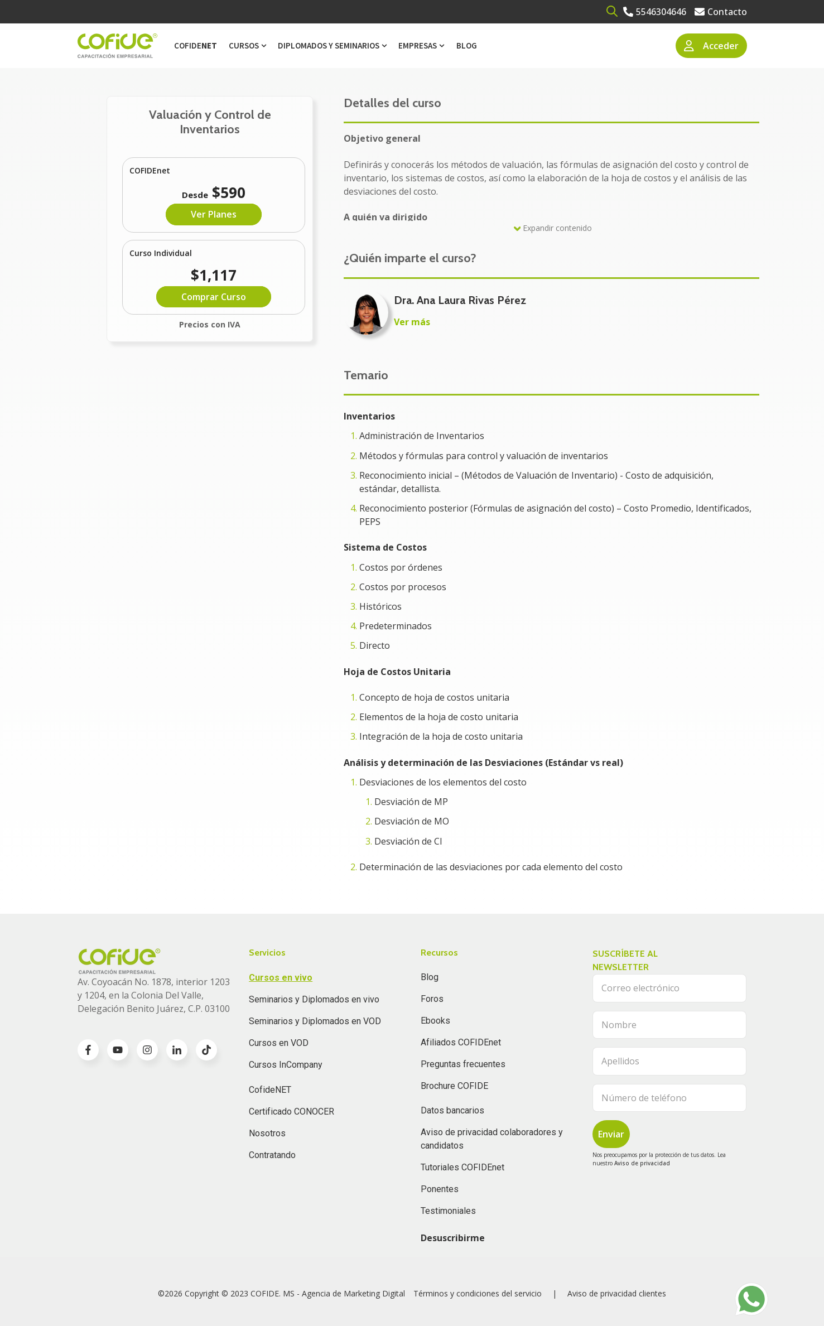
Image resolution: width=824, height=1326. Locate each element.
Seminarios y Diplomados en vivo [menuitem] (314, 999)
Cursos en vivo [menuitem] (280, 977)
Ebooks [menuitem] (435, 1020)
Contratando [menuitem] (272, 1155)
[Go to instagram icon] (147, 1049)
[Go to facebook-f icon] (88, 1049)
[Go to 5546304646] (654, 11)
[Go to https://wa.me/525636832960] (751, 1299)
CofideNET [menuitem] (270, 1089)
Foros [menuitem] (432, 999)
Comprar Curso (213, 297)
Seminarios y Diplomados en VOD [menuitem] (315, 1021)
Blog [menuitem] (466, 45)
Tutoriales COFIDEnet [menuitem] (462, 1167)
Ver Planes (214, 214)
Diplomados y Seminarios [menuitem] (328, 45)
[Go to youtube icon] (117, 1049)
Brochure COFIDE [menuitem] (454, 1086)
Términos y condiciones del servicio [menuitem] (477, 1293)
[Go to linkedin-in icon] (176, 1049)
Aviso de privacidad (642, 1163)
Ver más (412, 322)
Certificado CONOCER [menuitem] (291, 1111)
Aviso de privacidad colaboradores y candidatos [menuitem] (492, 1139)
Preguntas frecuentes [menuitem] (463, 1064)
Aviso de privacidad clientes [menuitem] (616, 1293)
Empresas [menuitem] (417, 45)
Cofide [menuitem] (195, 45)
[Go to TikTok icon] (206, 1049)
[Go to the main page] (117, 46)
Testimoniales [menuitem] (448, 1211)
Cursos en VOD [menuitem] (279, 1043)
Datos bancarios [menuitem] (452, 1110)
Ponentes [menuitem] (440, 1189)
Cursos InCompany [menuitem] (285, 1064)
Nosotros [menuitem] (267, 1133)
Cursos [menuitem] (244, 45)
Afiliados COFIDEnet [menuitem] (461, 1042)
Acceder (711, 46)
